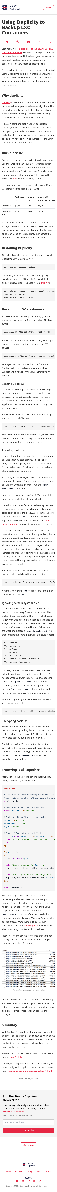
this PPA (45, 282)
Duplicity (6, 102)
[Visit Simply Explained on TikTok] (40, 1181)
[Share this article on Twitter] (7, 42)
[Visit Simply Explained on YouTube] (17, 1181)
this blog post (31, 925)
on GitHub (16, 1057)
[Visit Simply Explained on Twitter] (23, 1181)
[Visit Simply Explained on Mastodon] (29, 1181)
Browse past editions (13, 1111)
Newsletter (19, 1172)
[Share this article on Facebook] (39, 42)
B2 (14, 178)
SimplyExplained (15, 7)
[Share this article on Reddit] (28, 42)
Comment (28, 1145)
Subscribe (28, 1130)
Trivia (38, 1172)
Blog (30, 1172)
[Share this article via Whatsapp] (18, 42)
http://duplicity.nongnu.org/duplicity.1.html (30, 1070)
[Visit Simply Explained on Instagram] (34, 1181)
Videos (8, 1172)
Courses (48, 1172)
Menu (48, 7)
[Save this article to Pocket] (49, 42)
